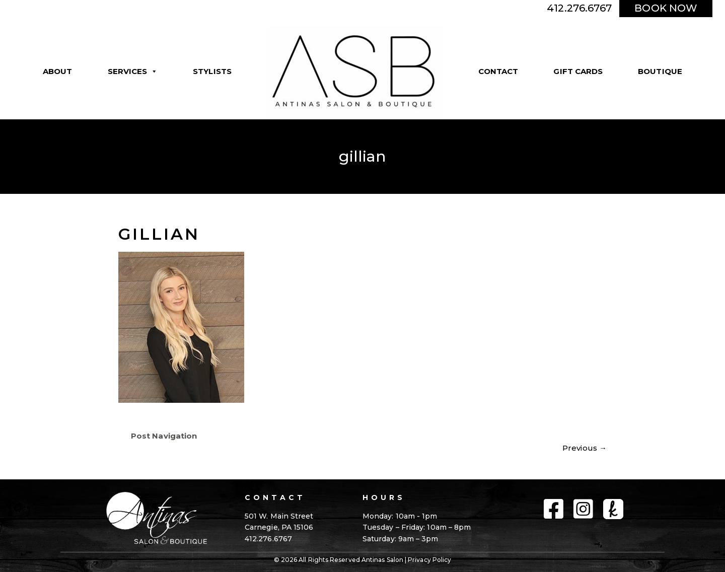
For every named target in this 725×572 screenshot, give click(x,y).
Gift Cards (578, 71)
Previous (584, 448)
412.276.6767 (579, 8)
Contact (498, 71)
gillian (159, 234)
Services (133, 71)
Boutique (660, 71)
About (57, 71)
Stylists (212, 71)
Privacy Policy (429, 559)
